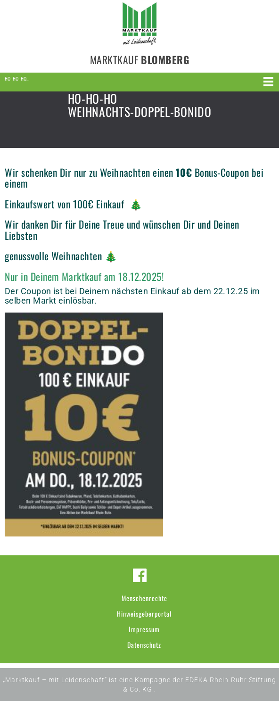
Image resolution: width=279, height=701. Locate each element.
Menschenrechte (144, 598)
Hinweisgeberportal (144, 614)
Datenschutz (144, 645)
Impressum (144, 629)
